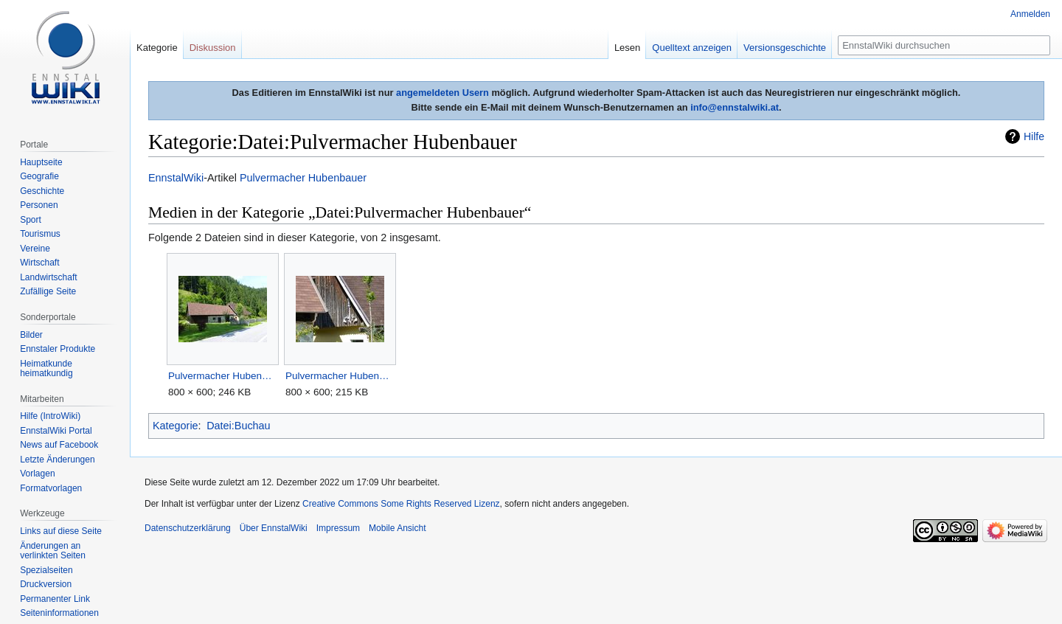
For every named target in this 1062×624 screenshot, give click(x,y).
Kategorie (175, 425)
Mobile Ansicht (397, 528)
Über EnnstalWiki (274, 528)
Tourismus (40, 234)
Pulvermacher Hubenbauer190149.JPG (222, 375)
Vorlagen (37, 473)
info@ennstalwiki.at (734, 107)
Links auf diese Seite (61, 531)
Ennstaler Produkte (57, 349)
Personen (39, 205)
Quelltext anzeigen (692, 47)
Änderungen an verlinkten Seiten (53, 551)
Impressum (338, 528)
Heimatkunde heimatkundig (46, 368)
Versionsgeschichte (784, 47)
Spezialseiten (46, 570)
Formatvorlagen (51, 488)
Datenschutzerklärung (188, 528)
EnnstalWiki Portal (55, 431)
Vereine (35, 248)
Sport (30, 220)
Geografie (39, 176)
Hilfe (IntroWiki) (50, 416)
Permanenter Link (55, 599)
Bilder (31, 335)
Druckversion (46, 584)
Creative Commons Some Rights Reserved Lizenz (400, 504)
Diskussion (213, 47)
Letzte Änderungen (57, 459)
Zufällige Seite (48, 291)
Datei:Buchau (238, 425)
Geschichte (42, 191)
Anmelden (1030, 14)
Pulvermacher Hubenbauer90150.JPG (339, 375)
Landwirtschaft (48, 277)
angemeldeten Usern (442, 92)
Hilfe (1034, 136)
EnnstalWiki (176, 178)
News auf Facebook (59, 445)
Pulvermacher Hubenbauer (303, 178)
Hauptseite (41, 162)
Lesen (627, 47)
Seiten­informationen (59, 613)
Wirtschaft (39, 262)
